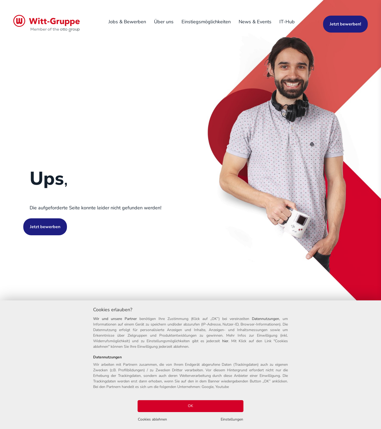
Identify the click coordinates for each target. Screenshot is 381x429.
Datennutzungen (265, 318)
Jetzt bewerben (45, 227)
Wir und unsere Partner (115, 318)
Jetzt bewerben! (345, 24)
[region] (190, 364)
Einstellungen (232, 419)
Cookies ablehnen (152, 419)
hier (225, 341)
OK (190, 405)
